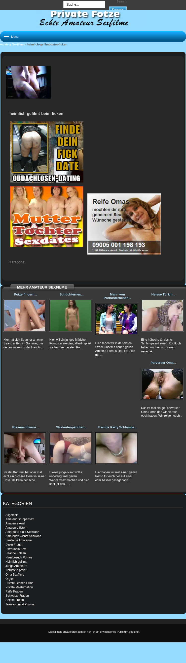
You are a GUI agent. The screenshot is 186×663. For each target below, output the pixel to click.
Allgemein (12, 515)
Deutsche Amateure (18, 540)
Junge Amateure (16, 566)
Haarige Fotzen (15, 553)
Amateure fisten (15, 527)
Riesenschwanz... (25, 427)
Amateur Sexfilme (12, 44)
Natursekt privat (15, 570)
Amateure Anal (15, 523)
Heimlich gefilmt (16, 561)
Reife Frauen (14, 591)
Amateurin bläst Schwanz (22, 532)
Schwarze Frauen (17, 595)
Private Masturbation (19, 587)
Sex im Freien (14, 600)
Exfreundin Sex (15, 549)
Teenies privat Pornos (19, 604)
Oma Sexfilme (14, 574)
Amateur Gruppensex (19, 519)
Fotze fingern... (25, 294)
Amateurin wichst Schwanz (23, 536)
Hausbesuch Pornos (18, 557)
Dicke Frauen (14, 545)
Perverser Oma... (163, 363)
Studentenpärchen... (71, 427)
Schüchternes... (72, 294)
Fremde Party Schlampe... (117, 427)
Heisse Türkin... (163, 294)
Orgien (9, 579)
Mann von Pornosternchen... (117, 296)
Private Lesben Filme (19, 583)
